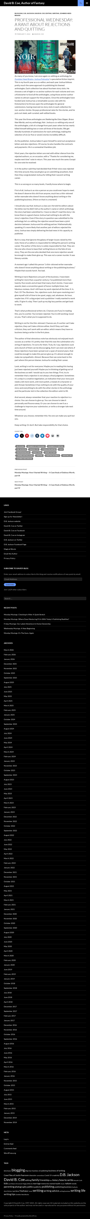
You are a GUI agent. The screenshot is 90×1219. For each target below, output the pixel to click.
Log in (6, 1139)
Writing (55, 13)
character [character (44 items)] (32, 1175)
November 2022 (10, 821)
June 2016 (8, 1053)
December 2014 (10, 1118)
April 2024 (8, 747)
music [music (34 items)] (63, 1184)
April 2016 (8, 1062)
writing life (67, 455)
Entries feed (8, 1144)
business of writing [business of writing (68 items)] (56, 1170)
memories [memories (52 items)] (45, 1183)
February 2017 (10, 1016)
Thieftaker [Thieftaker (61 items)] (23, 1191)
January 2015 (9, 1113)
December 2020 (10, 914)
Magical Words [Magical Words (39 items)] (27, 1184)
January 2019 (9, 979)
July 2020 (8, 937)
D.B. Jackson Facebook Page (15, 544)
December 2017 (10, 1006)
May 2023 (8, 793)
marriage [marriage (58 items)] (37, 1183)
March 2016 (9, 1067)
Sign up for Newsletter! (13, 517)
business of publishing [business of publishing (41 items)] (40, 1171)
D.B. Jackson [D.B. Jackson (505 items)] (69, 1174)
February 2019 (10, 974)
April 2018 (8, 1002)
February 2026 (10, 654)
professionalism (23, 452)
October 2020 (9, 923)
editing (48, 13)
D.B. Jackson (28, 13)
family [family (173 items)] (35, 1180)
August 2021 (9, 886)
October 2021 (9, 881)
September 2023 (10, 775)
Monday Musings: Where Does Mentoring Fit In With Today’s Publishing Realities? (36, 619)
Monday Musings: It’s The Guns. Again (19, 633)
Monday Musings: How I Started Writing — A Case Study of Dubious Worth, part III (45, 472)
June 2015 (8, 1099)
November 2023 (10, 766)
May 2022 (8, 849)
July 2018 (8, 993)
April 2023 (8, 798)
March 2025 (9, 705)
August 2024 (9, 729)
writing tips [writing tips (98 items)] (9, 1194)
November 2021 (10, 877)
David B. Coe (40, 13)
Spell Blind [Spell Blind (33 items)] (15, 1191)
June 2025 (8, 691)
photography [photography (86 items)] (21, 1186)
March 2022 (9, 858)
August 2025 (9, 682)
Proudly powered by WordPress (26, 1216)
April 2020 (8, 951)
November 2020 (10, 918)
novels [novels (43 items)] (74, 1184)
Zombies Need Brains (24, 79)
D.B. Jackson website (12, 521)
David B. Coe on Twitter (13, 526)
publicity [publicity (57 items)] (37, 1187)
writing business (52, 455)
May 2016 (8, 1057)
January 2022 (9, 867)
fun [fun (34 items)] (51, 1180)
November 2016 (10, 1030)
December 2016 (10, 1025)
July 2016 (8, 1048)
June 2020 (8, 942)
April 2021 (8, 895)
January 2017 (9, 1020)
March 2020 (9, 955)
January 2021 (9, 909)
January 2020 (9, 965)
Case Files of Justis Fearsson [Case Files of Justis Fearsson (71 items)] (16, 1175)
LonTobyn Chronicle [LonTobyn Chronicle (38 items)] (15, 1184)
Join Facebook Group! (12, 512)
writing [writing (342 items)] (38, 1190)
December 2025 (10, 664)
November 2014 (10, 1122)
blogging (20, 446)
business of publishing (36, 446)
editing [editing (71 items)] (28, 1180)
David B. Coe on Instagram (14, 535)
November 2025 (10, 668)
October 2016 (9, 1034)
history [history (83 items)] (55, 1180)
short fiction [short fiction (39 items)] (8, 1191)
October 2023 (9, 770)
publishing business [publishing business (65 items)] (63, 1187)
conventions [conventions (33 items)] (40, 1175)
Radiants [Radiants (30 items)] (75, 1187)
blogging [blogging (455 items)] (18, 1170)
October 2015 (9, 1085)
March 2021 (9, 900)
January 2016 (9, 1076)
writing (39, 455)
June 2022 (8, 844)
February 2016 (10, 1071)
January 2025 (9, 715)
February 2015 (10, 1108)
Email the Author (10, 554)
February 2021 (10, 905)
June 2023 (8, 789)
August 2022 (9, 835)
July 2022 (8, 840)
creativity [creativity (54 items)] (55, 1175)
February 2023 (10, 807)
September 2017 (10, 1011)
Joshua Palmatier (42, 79)
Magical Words (10, 549)
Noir (61, 449)
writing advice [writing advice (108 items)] (51, 1190)
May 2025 (8, 696)
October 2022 (9, 826)
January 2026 (9, 659)
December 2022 (10, 817)
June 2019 (8, 969)
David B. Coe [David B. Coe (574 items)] (14, 1179)
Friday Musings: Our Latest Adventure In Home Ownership (27, 624)
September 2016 (10, 1039)
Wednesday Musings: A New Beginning (19, 628)
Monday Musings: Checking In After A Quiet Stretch (24, 614)
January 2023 (9, 812)
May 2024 (8, 742)
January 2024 (9, 761)
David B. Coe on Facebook (14, 530)
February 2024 (10, 756)
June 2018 (8, 997)
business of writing (55, 446)
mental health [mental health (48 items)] (54, 1183)
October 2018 (9, 983)
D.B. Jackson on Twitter (13, 540)
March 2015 (9, 1104)
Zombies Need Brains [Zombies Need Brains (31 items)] (22, 1194)
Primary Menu (87, 3)
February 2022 (10, 863)
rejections (37, 452)
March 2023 (9, 803)
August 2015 (9, 1090)
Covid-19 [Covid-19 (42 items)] (48, 1175)
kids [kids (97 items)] (6, 1183)
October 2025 (9, 673)
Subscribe (10, 585)
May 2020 (8, 946)
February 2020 (10, 960)
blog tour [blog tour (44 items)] (28, 1171)
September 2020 (10, 928)
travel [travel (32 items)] (30, 1191)
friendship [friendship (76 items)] (44, 1180)
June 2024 (8, 738)
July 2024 (8, 733)
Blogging (19, 13)
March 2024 (9, 752)
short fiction (50, 452)
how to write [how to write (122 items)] (66, 1179)
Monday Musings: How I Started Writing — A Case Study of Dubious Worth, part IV (45, 484)
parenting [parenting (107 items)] (9, 1186)
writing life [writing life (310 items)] (78, 1190)
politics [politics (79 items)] (30, 1186)
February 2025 (10, 710)
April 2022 (8, 854)
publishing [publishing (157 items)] (48, 1186)
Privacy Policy (9, 558)
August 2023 (9, 779)
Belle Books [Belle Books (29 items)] (7, 1171)
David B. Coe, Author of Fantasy (24, 3)
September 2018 (10, 988)
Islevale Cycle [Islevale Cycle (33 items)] (77, 1180)
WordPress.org (10, 1153)
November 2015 (10, 1081)
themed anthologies (25, 455)
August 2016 (9, 1043)
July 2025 (8, 687)
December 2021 (10, 872)
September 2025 (10, 678)
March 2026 (9, 650)
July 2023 (8, 784)
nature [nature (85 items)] (68, 1183)
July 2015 (8, 1094)
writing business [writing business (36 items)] (64, 1191)
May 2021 (8, 891)
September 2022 (10, 830)
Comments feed (10, 1148)
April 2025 (8, 701)
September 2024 (10, 724)
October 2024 (9, 719)
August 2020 (9, 932)
